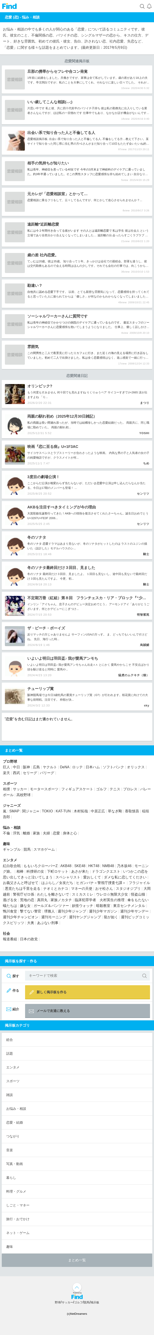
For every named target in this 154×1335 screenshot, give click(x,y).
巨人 (6, 767)
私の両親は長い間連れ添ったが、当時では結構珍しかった (64, 422)
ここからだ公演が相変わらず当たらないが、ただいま (62, 483)
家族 (36, 833)
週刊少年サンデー (134, 911)
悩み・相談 (31, 17)
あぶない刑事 (47, 923)
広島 (36, 767)
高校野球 (23, 795)
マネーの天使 (81, 888)
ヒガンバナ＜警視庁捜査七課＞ (101, 883)
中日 (16, 767)
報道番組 (10, 939)
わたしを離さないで (53, 894)
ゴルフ (101, 789)
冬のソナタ (35, 543)
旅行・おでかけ (18, 1219)
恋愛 (30, 139)
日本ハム (93, 767)
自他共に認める (37, 291)
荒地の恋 (27, 900)
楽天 (6, 773)
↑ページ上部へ (77, 1287)
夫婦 (46, 833)
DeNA (64, 767)
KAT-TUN (63, 811)
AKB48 (65, 866)
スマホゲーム (44, 849)
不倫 (86, 139)
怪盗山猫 (138, 894)
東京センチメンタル (129, 906)
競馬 (36, 695)
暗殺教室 (103, 906)
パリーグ (47, 773)
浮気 (16, 833)
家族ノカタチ (61, 900)
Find (9, 6)
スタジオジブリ (128, 888)
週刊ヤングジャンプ (85, 917)
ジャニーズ (12, 805)
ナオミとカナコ (55, 888)
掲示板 (95, 1302)
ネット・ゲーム (18, 1233)
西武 (16, 773)
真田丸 (42, 900)
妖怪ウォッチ (82, 906)
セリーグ (30, 773)
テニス (115, 789)
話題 (9, 1053)
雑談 (9, 1095)
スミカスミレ (82, 894)
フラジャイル (139, 883)
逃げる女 (10, 900)
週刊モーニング (53, 917)
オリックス (136, 767)
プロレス (130, 789)
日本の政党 (29, 939)
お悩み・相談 (16, 1108)
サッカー (20, 789)
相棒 (20, 871)
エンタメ (10, 860)
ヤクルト (50, 767)
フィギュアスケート (77, 789)
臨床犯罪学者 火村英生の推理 (99, 900)
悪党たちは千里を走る (22, 888)
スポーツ (10, 783)
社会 (6, 933)
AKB (68, 513)
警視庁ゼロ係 (23, 894)
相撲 (6, 789)
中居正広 (98, 811)
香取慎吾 (132, 811)
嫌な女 (25, 906)
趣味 (6, 844)
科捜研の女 (35, 871)
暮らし (11, 1177)
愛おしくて (92, 877)
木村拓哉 (81, 811)
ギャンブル (12, 849)
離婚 (26, 833)
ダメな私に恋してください (125, 877)
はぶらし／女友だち (57, 883)
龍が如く (111, 917)
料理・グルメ (16, 1191)
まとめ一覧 (77, 1260)
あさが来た (80, 871)
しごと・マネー (18, 1205)
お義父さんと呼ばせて (20, 883)
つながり (13, 1136)
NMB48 (108, 866)
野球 (58, 1302)
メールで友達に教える (49, 1011)
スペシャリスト (67, 877)
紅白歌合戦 (12, 866)
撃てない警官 (30, 911)
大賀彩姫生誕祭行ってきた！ (46, 513)
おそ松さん (104, 888)
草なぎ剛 (115, 811)
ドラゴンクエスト (106, 871)
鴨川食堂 (10, 911)
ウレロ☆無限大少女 (112, 894)
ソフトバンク (113, 767)
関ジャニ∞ (30, 811)
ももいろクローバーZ (41, 866)
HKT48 (93, 866)
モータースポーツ (44, 789)
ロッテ (77, 767)
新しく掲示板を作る (48, 992)
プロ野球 (10, 761)
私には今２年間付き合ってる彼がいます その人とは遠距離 (65, 230)
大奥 (30, 923)
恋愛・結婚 (14, 1122)
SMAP (14, 811)
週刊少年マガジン (103, 911)
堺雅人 (49, 911)
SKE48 (79, 866)
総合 (9, 1040)
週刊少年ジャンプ (72, 911)
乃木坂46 (124, 866)
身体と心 (70, 833)
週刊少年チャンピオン (20, 917)
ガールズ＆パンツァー (51, 906)
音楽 (9, 1150)
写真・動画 (14, 1164)
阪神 (30, 695)
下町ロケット (57, 871)
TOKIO (47, 811)
